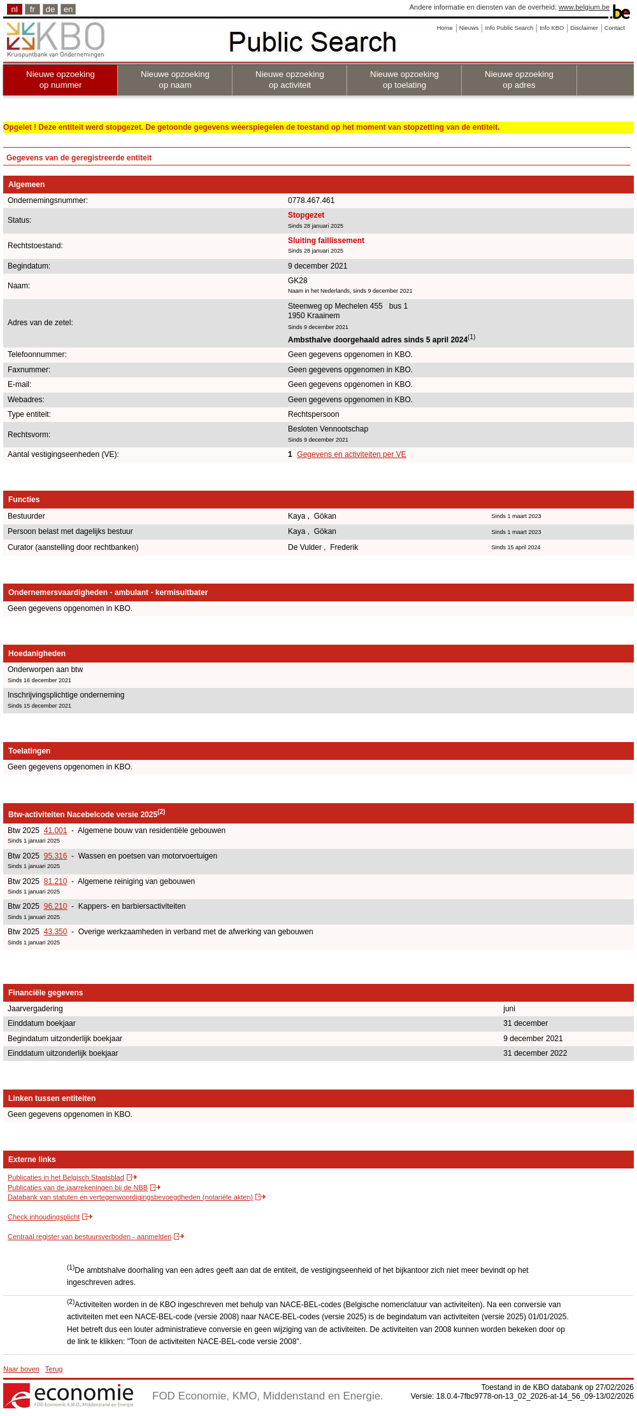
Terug (54, 1369)
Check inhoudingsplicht (44, 1217)
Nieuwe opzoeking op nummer (60, 79)
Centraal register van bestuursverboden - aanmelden (89, 1236)
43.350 (56, 931)
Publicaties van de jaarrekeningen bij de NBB (78, 1187)
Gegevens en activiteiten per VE (351, 454)
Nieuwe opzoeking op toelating (404, 79)
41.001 (56, 830)
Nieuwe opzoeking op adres (519, 79)
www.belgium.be (584, 7)
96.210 (56, 906)
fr (32, 9)
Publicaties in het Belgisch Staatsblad (66, 1177)
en (68, 9)
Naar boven (21, 1369)
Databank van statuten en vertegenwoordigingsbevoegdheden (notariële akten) (130, 1197)
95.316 (56, 856)
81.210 (56, 881)
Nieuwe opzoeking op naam (175, 79)
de (50, 9)
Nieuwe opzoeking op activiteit (289, 79)
